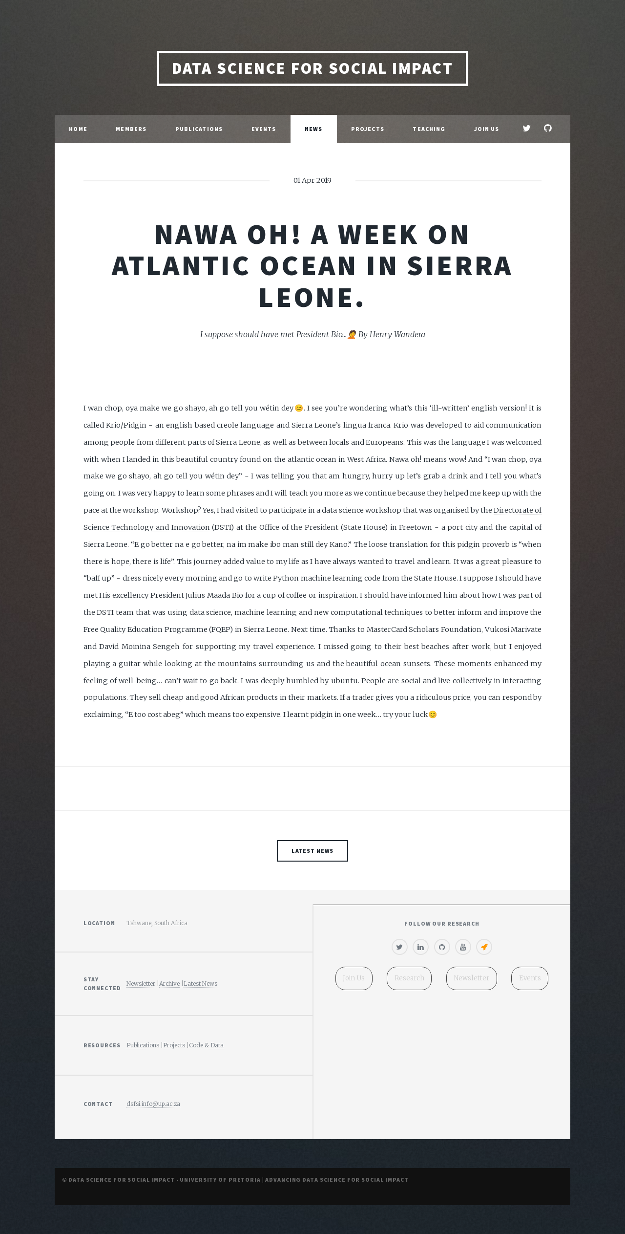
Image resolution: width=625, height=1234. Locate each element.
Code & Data (206, 1045)
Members (131, 128)
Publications (199, 128)
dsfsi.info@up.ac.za (153, 1103)
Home (78, 128)
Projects (367, 128)
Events (263, 128)
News (313, 128)
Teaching (429, 128)
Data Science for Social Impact (312, 68)
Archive (169, 983)
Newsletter (140, 983)
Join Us (487, 128)
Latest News (313, 850)
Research (409, 978)
